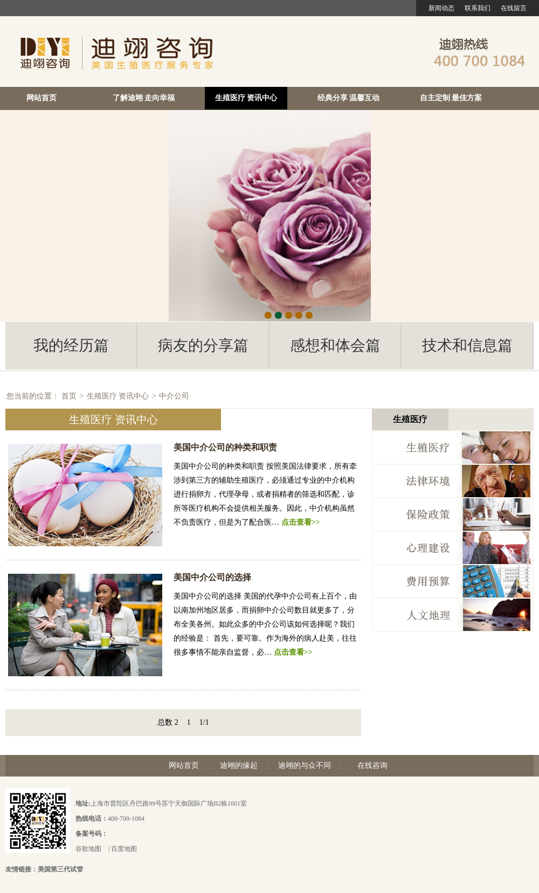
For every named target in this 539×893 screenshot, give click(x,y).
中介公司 (174, 396)
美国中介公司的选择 (212, 577)
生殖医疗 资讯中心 (246, 98)
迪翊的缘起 (239, 765)
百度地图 (124, 849)
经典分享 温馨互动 (348, 98)
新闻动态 (441, 8)
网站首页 (41, 98)
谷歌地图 (88, 849)
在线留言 (514, 8)
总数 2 (167, 722)
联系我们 (477, 8)
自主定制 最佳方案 (451, 98)
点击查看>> (300, 522)
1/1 (204, 722)
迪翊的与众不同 (304, 765)
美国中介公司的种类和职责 (225, 447)
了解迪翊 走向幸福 (144, 98)
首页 (69, 396)
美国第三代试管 (60, 869)
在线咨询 (372, 765)
